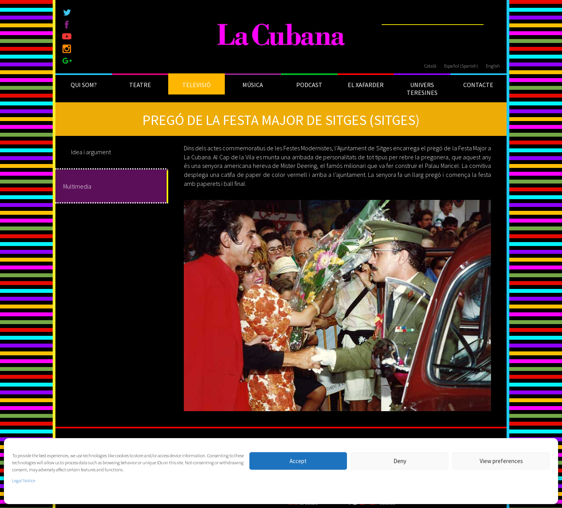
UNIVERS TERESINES (422, 88)
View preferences (501, 461)
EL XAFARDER (366, 85)
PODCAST (309, 85)
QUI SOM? (84, 85)
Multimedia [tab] (77, 186)
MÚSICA (252, 85)
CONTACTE (478, 85)
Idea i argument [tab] (91, 152)
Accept (298, 461)
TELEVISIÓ (196, 85)
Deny (399, 461)
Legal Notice (23, 480)
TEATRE (140, 85)
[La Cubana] (281, 35)
